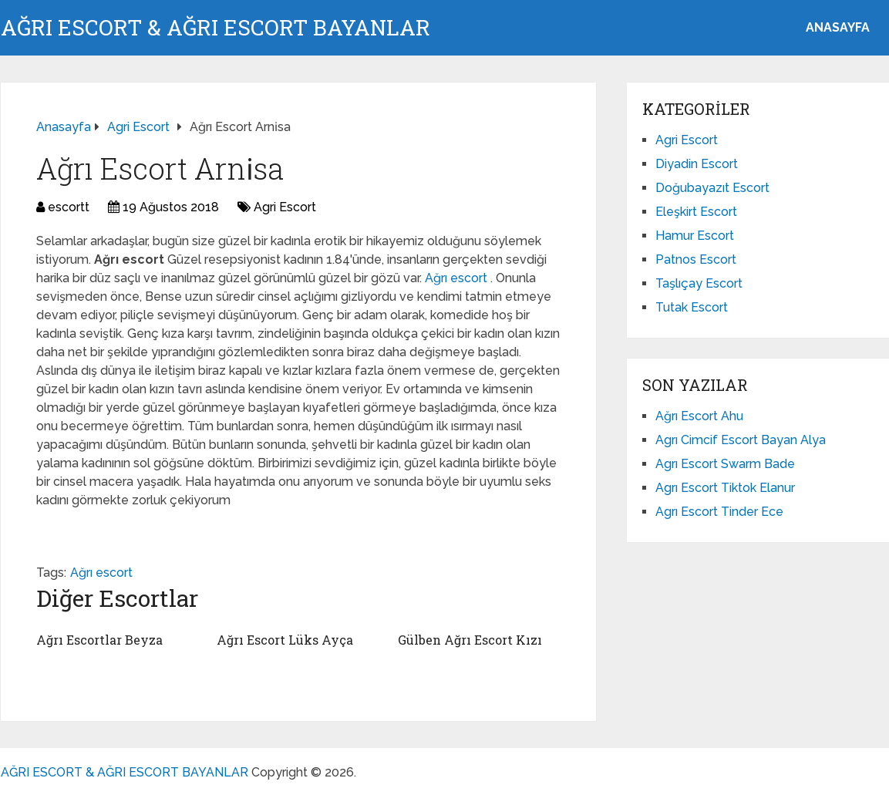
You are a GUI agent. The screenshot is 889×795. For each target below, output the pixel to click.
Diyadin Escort (696, 164)
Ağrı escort (457, 278)
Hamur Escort (694, 235)
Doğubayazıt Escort (712, 187)
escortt (68, 207)
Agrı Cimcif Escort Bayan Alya (740, 440)
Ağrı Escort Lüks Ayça (285, 640)
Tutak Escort (691, 307)
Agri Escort (285, 207)
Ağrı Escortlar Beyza (99, 640)
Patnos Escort (695, 259)
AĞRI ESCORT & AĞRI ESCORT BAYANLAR (215, 28)
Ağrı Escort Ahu (699, 416)
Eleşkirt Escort (696, 211)
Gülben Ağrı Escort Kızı (470, 640)
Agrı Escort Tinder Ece (719, 511)
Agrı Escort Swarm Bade (725, 463)
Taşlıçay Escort (699, 283)
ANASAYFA (838, 27)
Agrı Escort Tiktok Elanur (725, 487)
